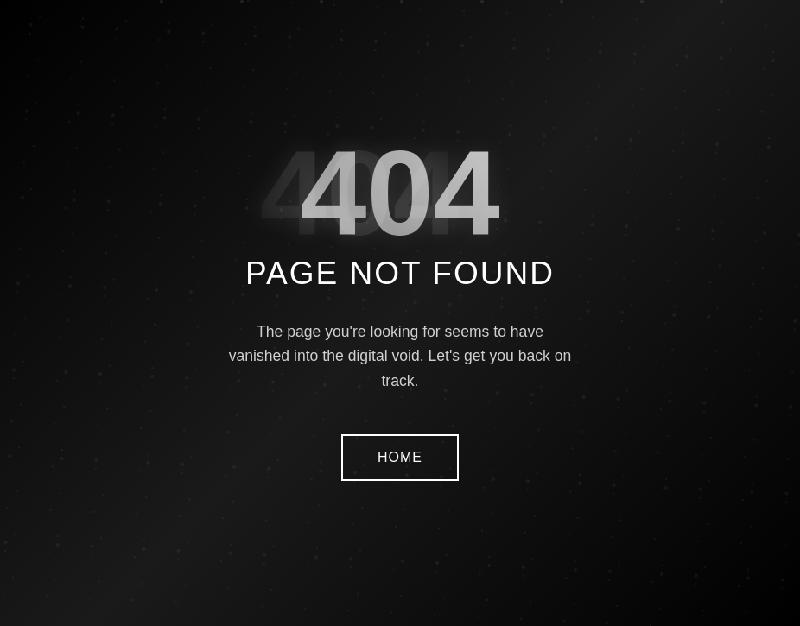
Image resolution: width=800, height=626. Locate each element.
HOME (400, 457)
